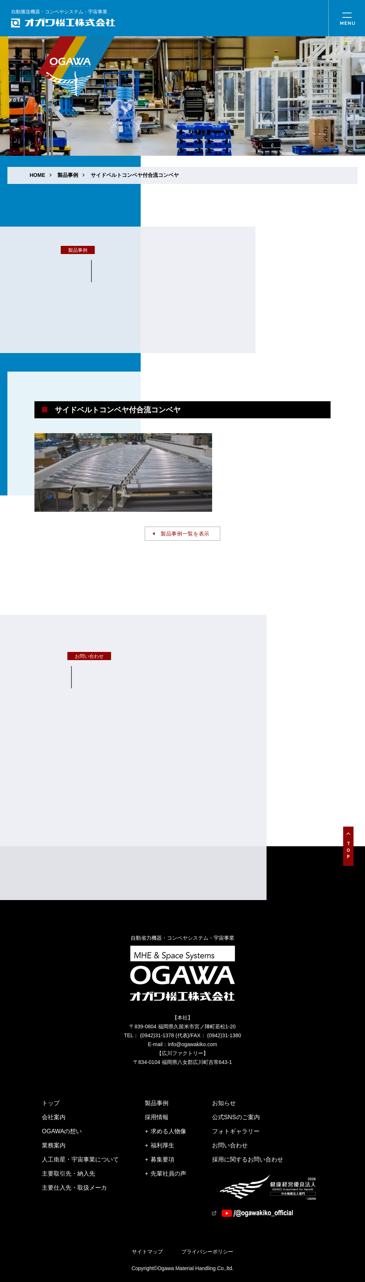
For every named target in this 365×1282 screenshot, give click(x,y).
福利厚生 (162, 1145)
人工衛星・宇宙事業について (80, 1159)
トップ (51, 1103)
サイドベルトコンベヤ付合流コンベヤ (135, 175)
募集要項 (162, 1159)
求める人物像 (168, 1131)
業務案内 (54, 1145)
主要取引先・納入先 (68, 1173)
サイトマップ (147, 1252)
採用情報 (156, 1117)
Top (348, 851)
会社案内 (54, 1117)
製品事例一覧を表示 (185, 534)
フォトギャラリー (235, 1131)
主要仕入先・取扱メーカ (74, 1187)
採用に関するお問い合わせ (247, 1159)
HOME (37, 175)
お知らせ (224, 1103)
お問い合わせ (230, 1145)
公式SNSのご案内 (236, 1117)
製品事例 (67, 175)
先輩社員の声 (168, 1173)
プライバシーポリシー (207, 1252)
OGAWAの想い (62, 1131)
